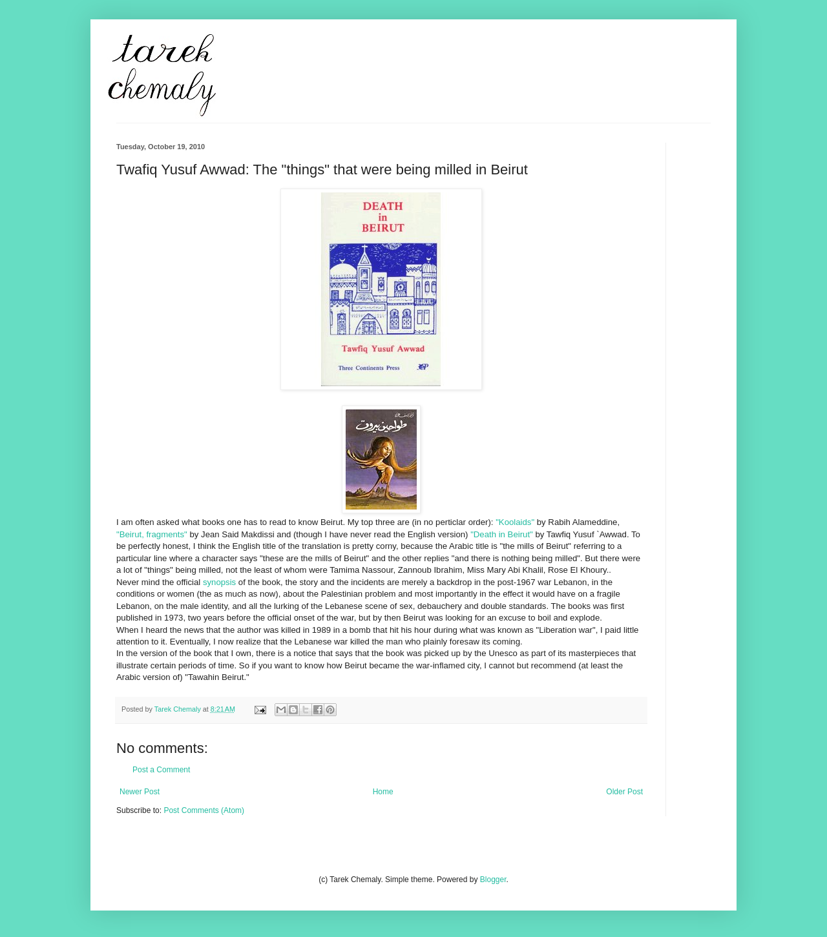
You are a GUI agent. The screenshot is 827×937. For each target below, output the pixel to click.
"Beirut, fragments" (151, 534)
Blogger (493, 879)
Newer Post (140, 791)
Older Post (624, 791)
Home (383, 791)
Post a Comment (161, 769)
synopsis (219, 582)
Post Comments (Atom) (203, 810)
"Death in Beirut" (501, 534)
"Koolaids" (515, 522)
